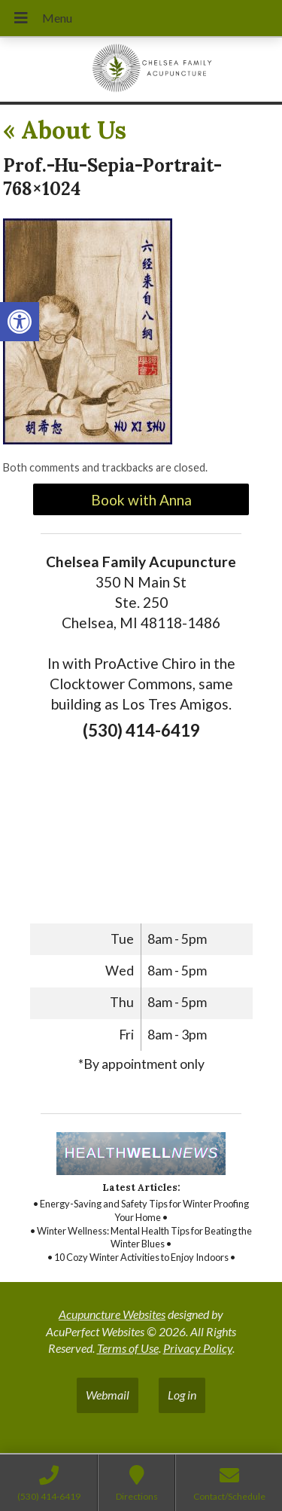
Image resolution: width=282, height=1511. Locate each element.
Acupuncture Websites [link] (112, 1314)
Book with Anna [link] (141, 499)
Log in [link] (182, 1394)
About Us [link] (64, 129)
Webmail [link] (107, 1394)
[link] (19, 321)
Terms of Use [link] (128, 1348)
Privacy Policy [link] (197, 1348)
